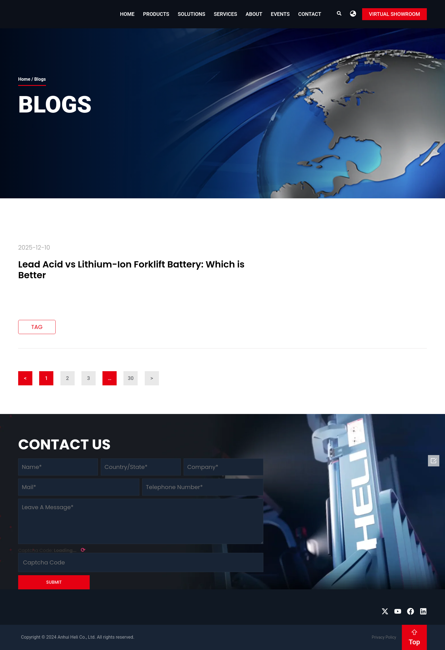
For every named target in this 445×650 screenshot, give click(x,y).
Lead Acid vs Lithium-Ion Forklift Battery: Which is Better (131, 269)
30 (132, 376)
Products (156, 14)
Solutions (191, 14)
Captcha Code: (51, 550)
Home (127, 14)
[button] (353, 13)
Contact (309, 14)
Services (225, 14)
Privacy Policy (384, 637)
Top (414, 642)
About (253, 14)
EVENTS (280, 14)
